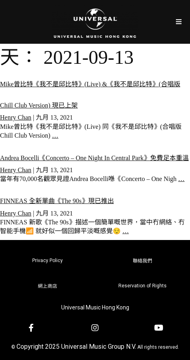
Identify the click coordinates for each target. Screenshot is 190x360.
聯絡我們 (142, 261)
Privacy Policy (47, 260)
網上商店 (47, 286)
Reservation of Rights (142, 286)
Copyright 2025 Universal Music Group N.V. (76, 346)
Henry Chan (15, 117)
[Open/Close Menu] (179, 22)
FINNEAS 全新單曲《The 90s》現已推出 (57, 200)
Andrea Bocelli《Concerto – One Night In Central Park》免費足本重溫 (94, 158)
